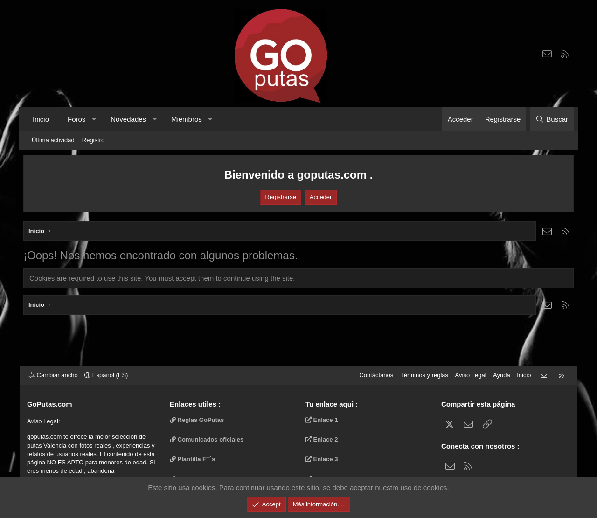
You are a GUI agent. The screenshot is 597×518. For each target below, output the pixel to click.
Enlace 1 (321, 419)
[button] (94, 119)
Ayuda (498, 375)
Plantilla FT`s (194, 459)
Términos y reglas (421, 375)
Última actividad (53, 140)
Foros (76, 119)
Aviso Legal (467, 375)
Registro (93, 140)
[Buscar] (552, 119)
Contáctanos (373, 375)
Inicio (41, 119)
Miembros (186, 119)
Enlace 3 (321, 459)
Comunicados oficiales (208, 439)
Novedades (128, 119)
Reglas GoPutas (199, 419)
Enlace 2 (321, 439)
